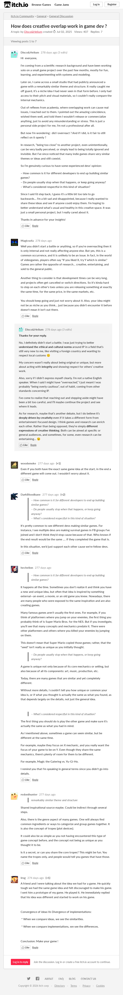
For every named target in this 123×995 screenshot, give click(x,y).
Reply (35, 225)
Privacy (86, 985)
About (49, 978)
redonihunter (29, 794)
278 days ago (49, 52)
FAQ (61, 978)
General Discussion (61, 16)
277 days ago (46, 463)
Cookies (100, 985)
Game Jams (61, 4)
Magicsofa (27, 240)
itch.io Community (22, 16)
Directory (59, 985)
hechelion (27, 567)
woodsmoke (28, 463)
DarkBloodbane (31, 494)
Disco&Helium (33, 31)
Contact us (88, 978)
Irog (23, 877)
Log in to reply (20, 961)
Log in (96, 4)
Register (112, 4)
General (41, 16)
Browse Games (41, 4)
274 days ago (35, 877)
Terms (73, 985)
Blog (72, 978)
